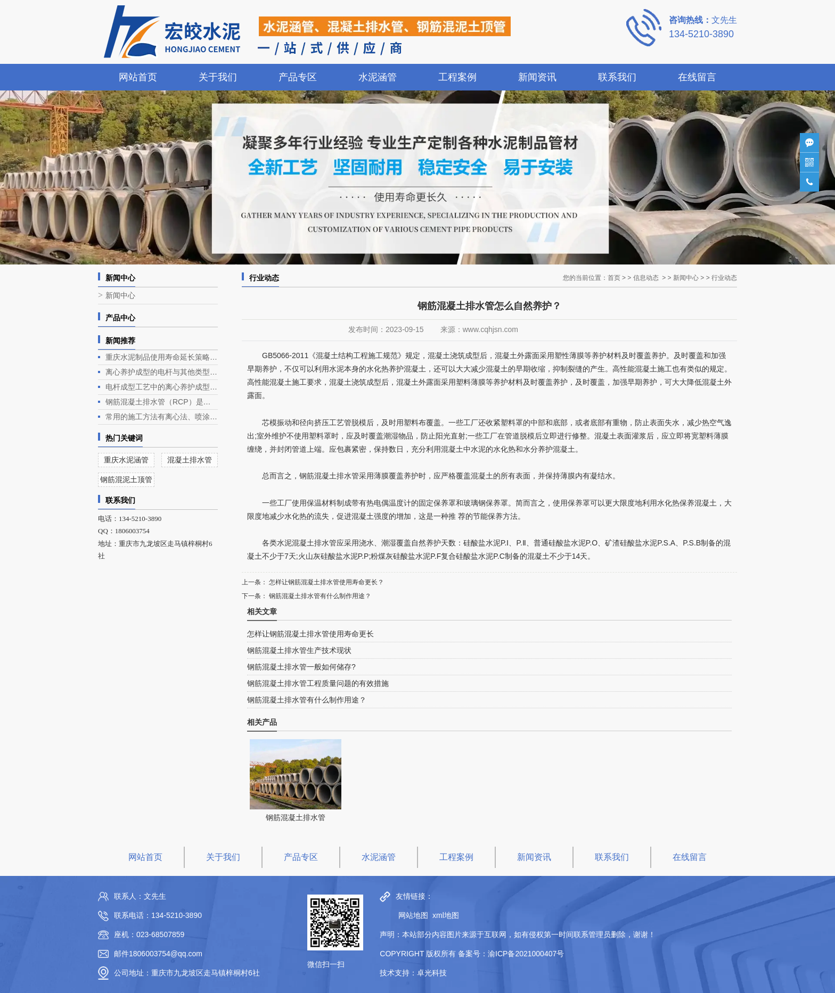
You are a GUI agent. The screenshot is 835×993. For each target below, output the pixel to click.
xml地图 (445, 915)
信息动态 (646, 278)
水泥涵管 (377, 77)
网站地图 (410, 915)
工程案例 (457, 77)
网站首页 (138, 77)
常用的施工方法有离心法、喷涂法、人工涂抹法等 (161, 416)
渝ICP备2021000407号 (526, 953)
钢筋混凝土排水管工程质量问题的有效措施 (318, 683)
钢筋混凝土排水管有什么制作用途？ (319, 596)
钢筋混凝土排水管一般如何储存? (301, 667)
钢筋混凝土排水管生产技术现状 (299, 650)
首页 (614, 278)
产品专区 (298, 77)
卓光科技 (432, 973)
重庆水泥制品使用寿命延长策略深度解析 (161, 357)
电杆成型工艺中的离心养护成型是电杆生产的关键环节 (161, 387)
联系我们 (617, 77)
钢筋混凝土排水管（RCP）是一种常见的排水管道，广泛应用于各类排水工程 (161, 402)
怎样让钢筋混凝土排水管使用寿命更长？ (325, 582)
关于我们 (218, 77)
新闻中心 (120, 296)
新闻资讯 (537, 77)
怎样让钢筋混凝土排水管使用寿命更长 (310, 634)
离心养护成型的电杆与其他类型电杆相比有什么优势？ (161, 372)
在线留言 (697, 77)
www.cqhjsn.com (490, 329)
